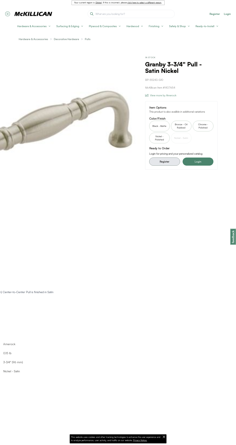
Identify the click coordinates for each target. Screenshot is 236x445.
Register (164, 161)
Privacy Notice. (140, 440)
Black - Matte (159, 126)
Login (227, 14)
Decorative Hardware (66, 39)
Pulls (87, 39)
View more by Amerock (160, 95)
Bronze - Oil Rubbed (181, 126)
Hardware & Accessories (33, 39)
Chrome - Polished (203, 126)
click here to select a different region (144, 2)
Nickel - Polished (159, 138)
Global (98, 2)
